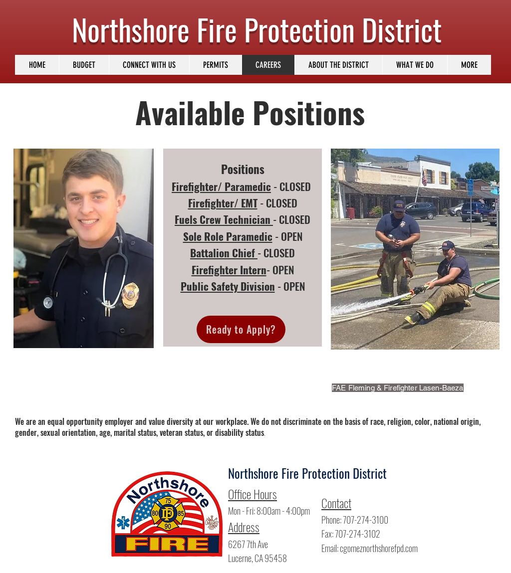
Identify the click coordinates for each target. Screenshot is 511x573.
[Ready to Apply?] (241, 329)
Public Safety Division (228, 286)
